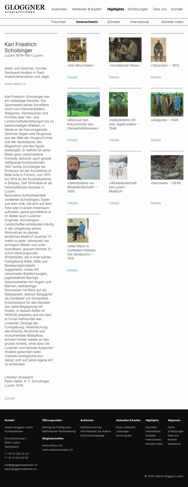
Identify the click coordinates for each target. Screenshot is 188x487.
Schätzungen (138, 9)
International (139, 22)
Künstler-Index (172, 22)
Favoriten (59, 22)
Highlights (115, 9)
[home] (32, 16)
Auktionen (59, 9)
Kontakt (177, 9)
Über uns (160, 9)
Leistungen (122, 431)
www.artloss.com (52, 445)
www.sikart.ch (15, 84)
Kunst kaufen (124, 435)
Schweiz (113, 22)
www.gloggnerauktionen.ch (21, 468)
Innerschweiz (87, 22)
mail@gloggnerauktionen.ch (21, 464)
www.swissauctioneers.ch (57, 449)
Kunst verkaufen (125, 427)
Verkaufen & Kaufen (87, 9)
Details (72, 77)
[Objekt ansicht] (83, 47)
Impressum (174, 443)
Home (171, 427)
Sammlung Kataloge (92, 435)
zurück (10, 398)
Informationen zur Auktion (95, 431)
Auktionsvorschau (91, 427)
